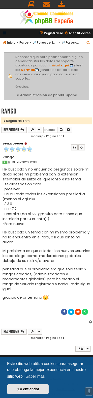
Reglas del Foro (17, 121)
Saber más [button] (35, 376)
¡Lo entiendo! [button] (28, 389)
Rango (8, 111)
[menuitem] (31, 4)
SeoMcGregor (12, 143)
